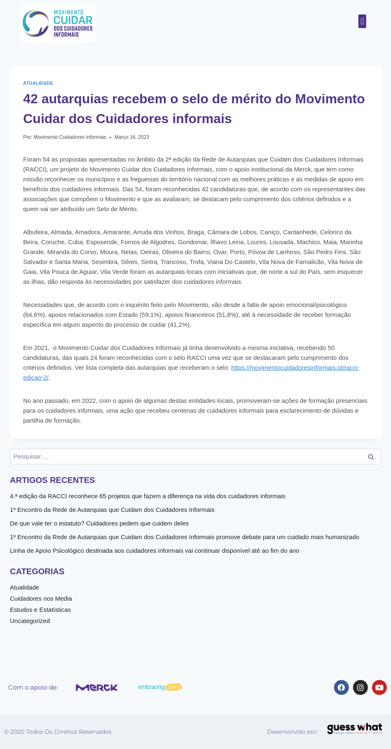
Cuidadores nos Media (41, 598)
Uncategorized (30, 620)
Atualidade (38, 83)
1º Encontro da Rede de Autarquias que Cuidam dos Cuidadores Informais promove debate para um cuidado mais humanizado (184, 536)
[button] (362, 21)
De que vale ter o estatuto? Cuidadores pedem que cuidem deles (99, 523)
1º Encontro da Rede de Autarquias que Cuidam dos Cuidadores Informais (112, 509)
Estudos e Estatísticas (40, 609)
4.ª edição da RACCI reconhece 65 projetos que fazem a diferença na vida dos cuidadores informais (148, 495)
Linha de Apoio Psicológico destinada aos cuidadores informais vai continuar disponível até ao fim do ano (154, 550)
